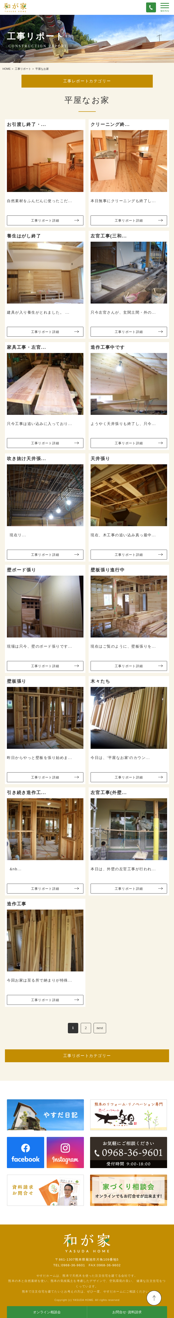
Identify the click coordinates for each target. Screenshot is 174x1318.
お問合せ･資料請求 (127, 1312)
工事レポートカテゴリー (87, 81)
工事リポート (23, 68)
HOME (6, 68)
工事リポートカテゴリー (87, 1056)
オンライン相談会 (47, 1312)
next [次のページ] (100, 1028)
